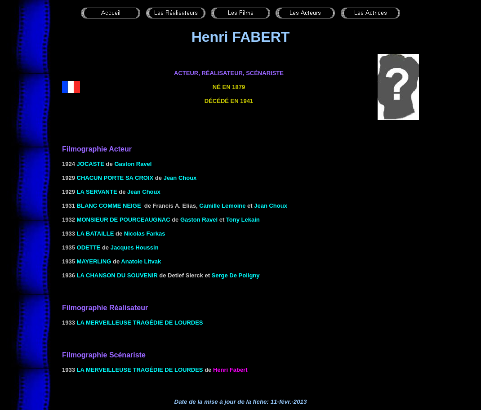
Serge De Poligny (236, 275)
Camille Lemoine (222, 205)
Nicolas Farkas (144, 233)
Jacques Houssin (135, 247)
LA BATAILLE (95, 233)
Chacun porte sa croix (115, 177)
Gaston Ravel (132, 163)
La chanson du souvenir (117, 275)
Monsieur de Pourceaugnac (123, 219)
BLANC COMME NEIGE (109, 205)
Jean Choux (270, 205)
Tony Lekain (243, 219)
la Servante (97, 191)
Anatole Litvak (141, 261)
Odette (89, 247)
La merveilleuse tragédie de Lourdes (140, 322)
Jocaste (90, 163)
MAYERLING (94, 261)
